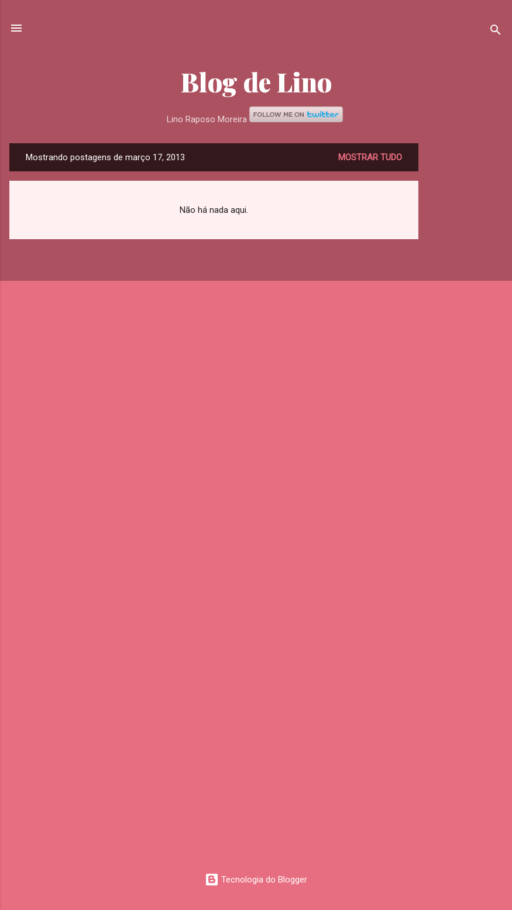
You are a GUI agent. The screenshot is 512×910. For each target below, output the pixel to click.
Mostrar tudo (370, 157)
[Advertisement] (465, 318)
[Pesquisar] (496, 32)
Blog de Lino (256, 81)
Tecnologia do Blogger (256, 879)
